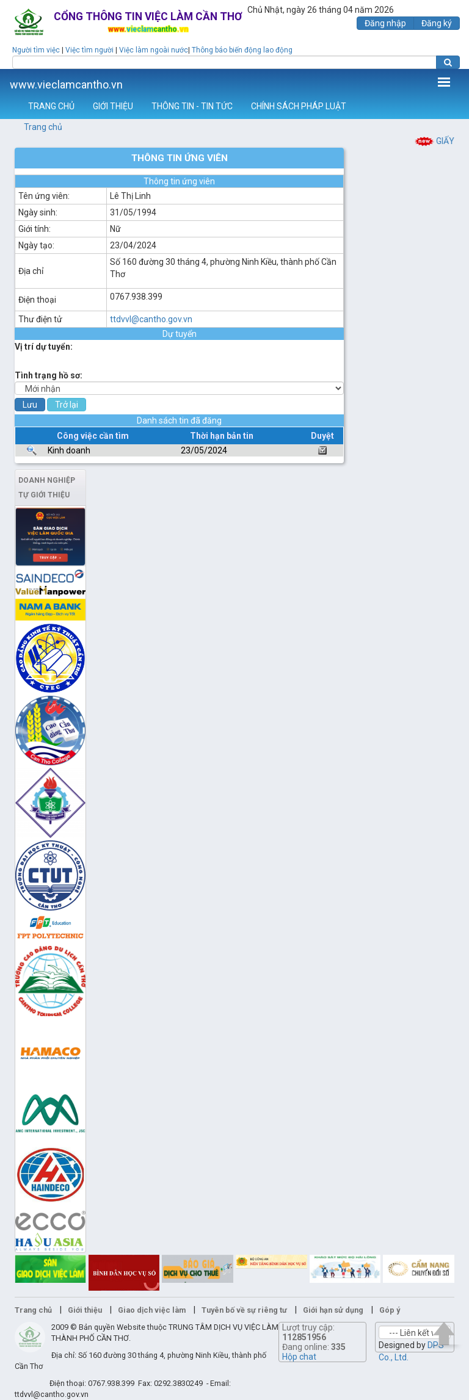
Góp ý (389, 1310)
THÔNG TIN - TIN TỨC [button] (192, 106)
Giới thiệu (85, 1310)
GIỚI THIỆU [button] (113, 106)
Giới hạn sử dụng (333, 1310)
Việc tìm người (89, 50)
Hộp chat (299, 1357)
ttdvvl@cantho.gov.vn (151, 319)
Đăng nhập (385, 23)
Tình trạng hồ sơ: (48, 375)
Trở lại (66, 405)
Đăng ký (436, 23)
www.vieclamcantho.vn (66, 84)
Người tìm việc (36, 50)
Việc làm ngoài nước (153, 50)
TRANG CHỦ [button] (51, 106)
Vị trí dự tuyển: (44, 347)
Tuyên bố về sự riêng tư (244, 1310)
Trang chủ (43, 127)
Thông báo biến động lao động (242, 50)
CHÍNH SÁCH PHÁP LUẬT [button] (298, 106)
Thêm (444, 82)
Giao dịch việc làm (152, 1310)
